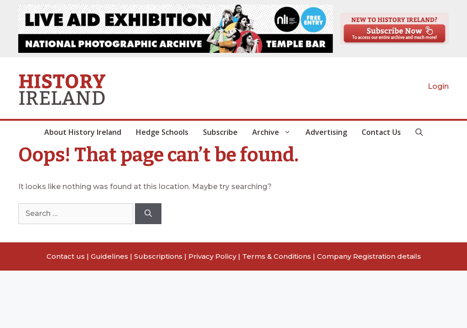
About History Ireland (82, 132)
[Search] (148, 213)
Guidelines (109, 256)
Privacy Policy (212, 256)
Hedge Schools (162, 132)
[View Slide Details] (175, 29)
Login (438, 86)
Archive (275, 132)
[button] (419, 132)
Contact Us (381, 132)
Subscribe (220, 132)
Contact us (66, 256)
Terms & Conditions (276, 256)
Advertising (326, 132)
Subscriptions (158, 256)
